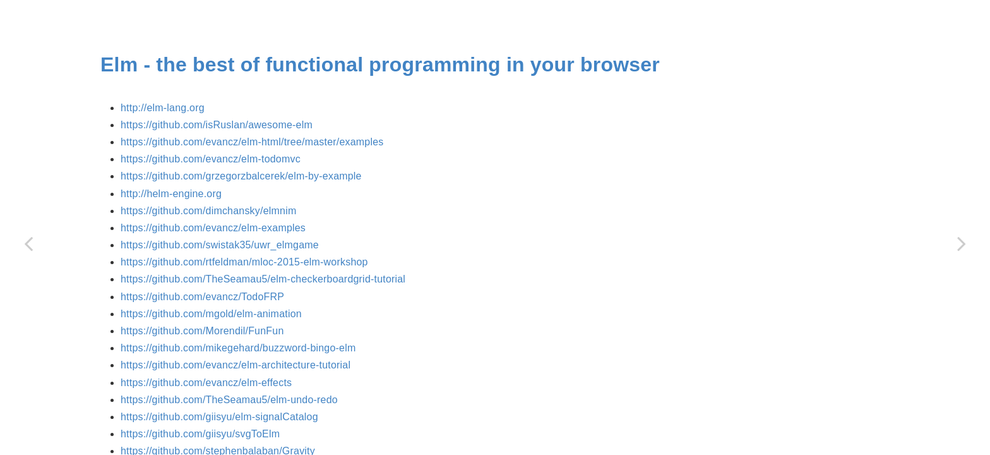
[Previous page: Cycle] (28, 243)
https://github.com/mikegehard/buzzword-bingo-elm (238, 348)
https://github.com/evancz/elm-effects (206, 382)
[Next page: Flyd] (961, 243)
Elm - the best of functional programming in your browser (380, 64)
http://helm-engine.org (171, 193)
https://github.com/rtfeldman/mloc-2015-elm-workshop (244, 262)
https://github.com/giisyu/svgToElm (200, 433)
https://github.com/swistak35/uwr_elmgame (220, 245)
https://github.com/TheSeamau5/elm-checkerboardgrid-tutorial (263, 279)
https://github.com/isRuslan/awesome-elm (217, 124)
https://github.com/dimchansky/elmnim (208, 210)
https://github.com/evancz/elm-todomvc (211, 159)
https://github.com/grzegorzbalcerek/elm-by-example (241, 176)
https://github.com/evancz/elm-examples (213, 227)
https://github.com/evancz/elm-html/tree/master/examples (252, 141)
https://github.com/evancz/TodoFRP (202, 296)
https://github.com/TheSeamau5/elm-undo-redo (229, 399)
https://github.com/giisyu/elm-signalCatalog (219, 416)
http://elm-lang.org (163, 107)
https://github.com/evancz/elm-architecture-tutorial (235, 365)
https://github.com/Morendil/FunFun (202, 330)
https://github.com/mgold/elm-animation (211, 313)
